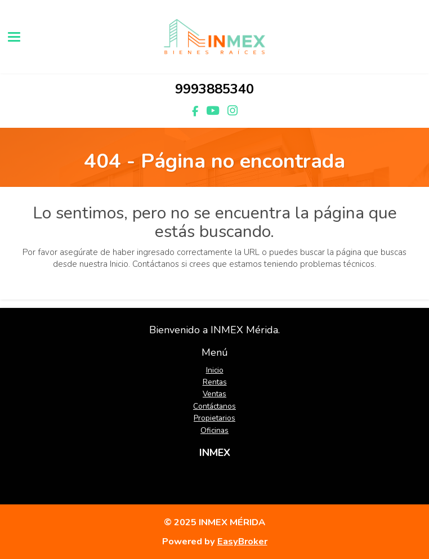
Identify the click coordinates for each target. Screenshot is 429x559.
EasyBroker (242, 541)
